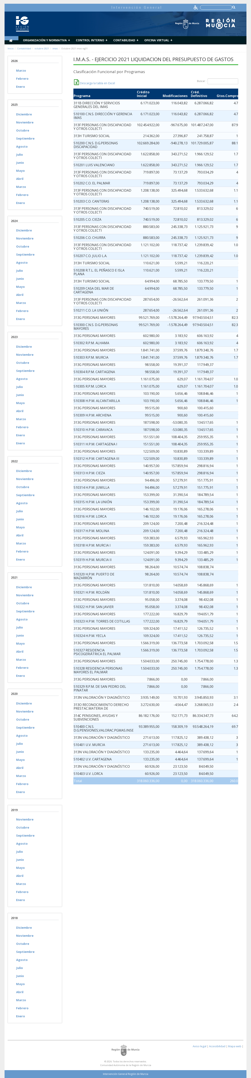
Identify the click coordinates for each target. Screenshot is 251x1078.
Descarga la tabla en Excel (94, 83)
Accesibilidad (217, 1046)
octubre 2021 (42, 48)
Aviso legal (199, 1046)
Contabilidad (124, 40)
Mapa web (234, 1046)
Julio (19, 154)
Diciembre (24, 114)
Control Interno (90, 40)
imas (55, 48)
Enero (20, 86)
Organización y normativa (45, 40)
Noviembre (24, 122)
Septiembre (25, 138)
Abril (19, 179)
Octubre (22, 130)
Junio (20, 162)
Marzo (21, 70)
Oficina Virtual (156, 40)
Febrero (22, 78)
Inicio (11, 48)
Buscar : (217, 81)
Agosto (22, 146)
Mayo (20, 170)
